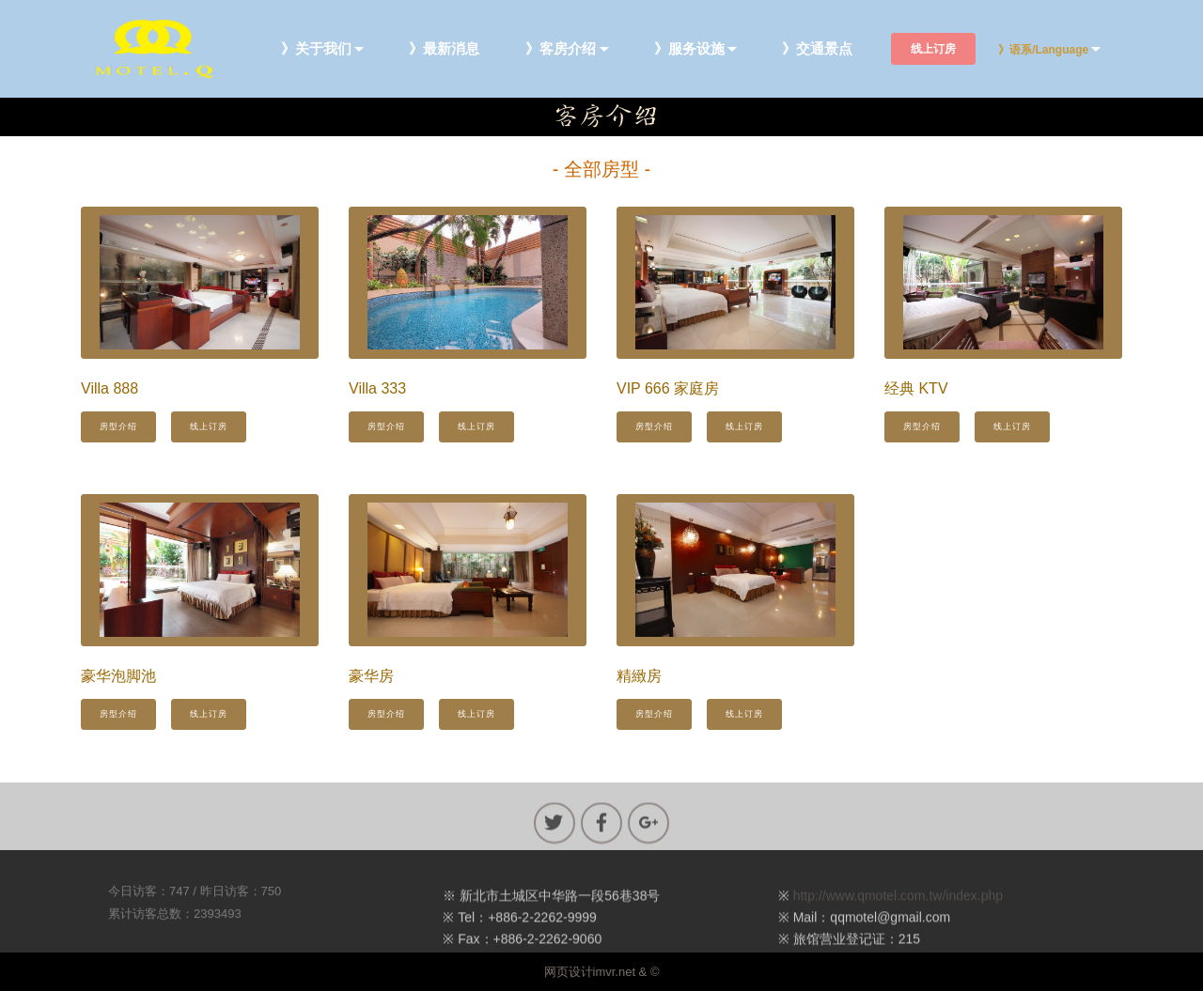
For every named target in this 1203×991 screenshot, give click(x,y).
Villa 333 (377, 388)
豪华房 (371, 676)
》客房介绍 (560, 49)
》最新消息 (444, 49)
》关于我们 (316, 49)
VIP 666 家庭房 (668, 388)
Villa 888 (109, 388)
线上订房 (933, 48)
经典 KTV (916, 388)
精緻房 (639, 676)
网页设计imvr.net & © (602, 972)
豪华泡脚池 (118, 676)
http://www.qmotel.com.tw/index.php (898, 909)
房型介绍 (118, 426)
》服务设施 (689, 49)
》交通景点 (817, 49)
